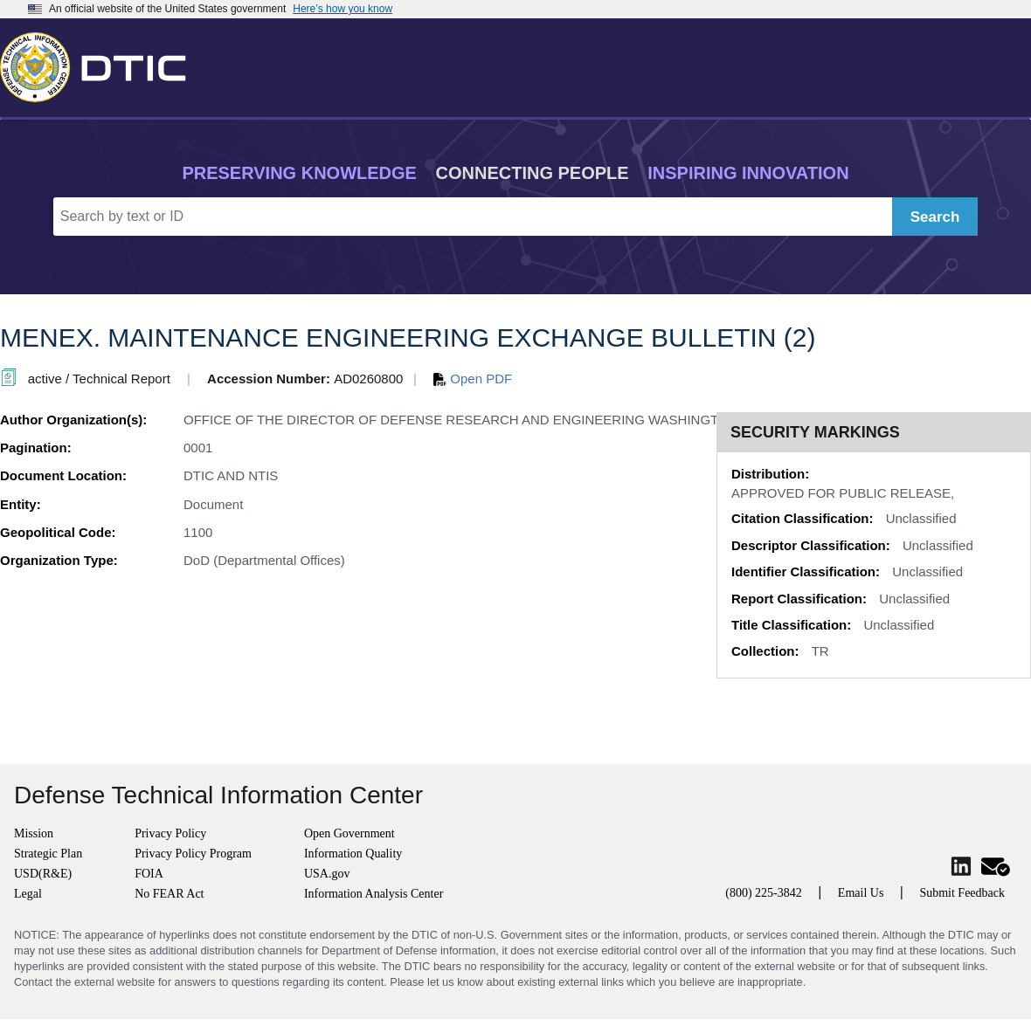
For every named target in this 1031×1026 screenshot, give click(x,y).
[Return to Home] (100, 64)
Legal (28, 893)
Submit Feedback (962, 892)
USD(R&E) (43, 873)
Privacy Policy (170, 833)
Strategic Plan (48, 853)
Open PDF (472, 378)
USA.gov (327, 873)
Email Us (861, 892)
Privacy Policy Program (193, 853)
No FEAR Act (169, 893)
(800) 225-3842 (763, 892)
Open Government (349, 833)
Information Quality (353, 853)
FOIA (149, 873)
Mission (33, 833)
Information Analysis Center (373, 893)
